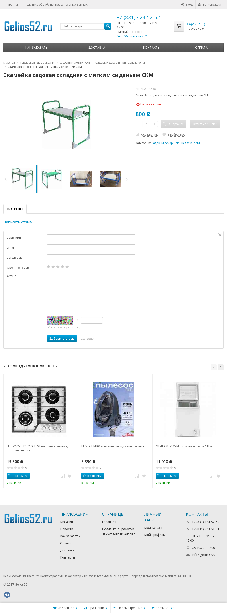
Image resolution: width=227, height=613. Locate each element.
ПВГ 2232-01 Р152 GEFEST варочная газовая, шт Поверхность (37, 448)
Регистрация (209, 4)
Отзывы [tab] (15, 209)
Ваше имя (14, 238)
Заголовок (14, 258)
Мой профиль (154, 535)
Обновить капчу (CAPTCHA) (63, 327)
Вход (187, 4)
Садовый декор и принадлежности (175, 143)
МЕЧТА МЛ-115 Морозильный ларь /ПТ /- (184, 446)
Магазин (66, 522)
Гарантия (12, 4)
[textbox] (85, 26)
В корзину (17, 476)
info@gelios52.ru (204, 555)
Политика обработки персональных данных (56, 4)
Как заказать (36, 47)
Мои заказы (153, 527)
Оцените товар (18, 268)
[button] (214, 367)
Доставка (96, 47)
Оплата (201, 47)
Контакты (151, 47)
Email (10, 248)
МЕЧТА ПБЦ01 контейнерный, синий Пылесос (113, 446)
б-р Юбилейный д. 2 (132, 36)
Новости (66, 529)
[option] (22, 179)
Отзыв (11, 276)
